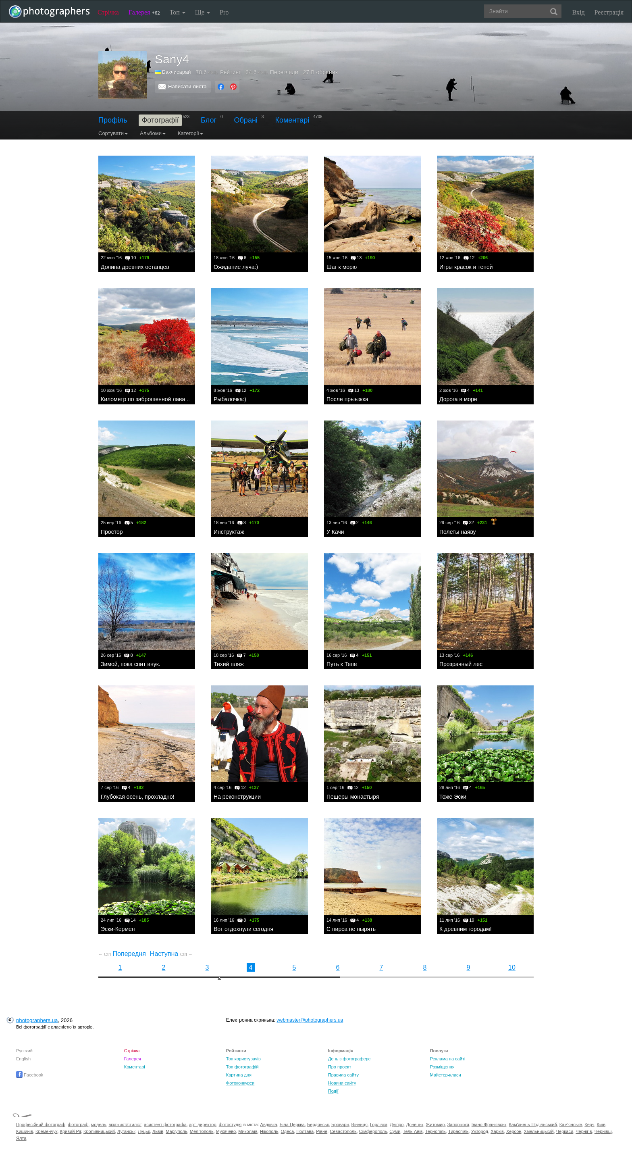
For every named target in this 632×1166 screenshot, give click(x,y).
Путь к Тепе (341, 664)
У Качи (335, 532)
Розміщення (442, 1066)
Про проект (339, 1066)
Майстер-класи (445, 1074)
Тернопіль (435, 1131)
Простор (112, 532)
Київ (601, 1124)
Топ (177, 12)
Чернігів (584, 1131)
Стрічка (108, 12)
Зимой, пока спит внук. (130, 664)
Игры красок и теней (466, 267)
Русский (24, 1050)
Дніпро (396, 1124)
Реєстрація (609, 12)
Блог (208, 120)
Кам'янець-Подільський (533, 1124)
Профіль (112, 120)
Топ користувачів (243, 1058)
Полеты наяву (457, 532)
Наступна (171, 953)
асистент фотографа (165, 1124)
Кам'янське (570, 1124)
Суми (394, 1131)
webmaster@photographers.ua (309, 1020)
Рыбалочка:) (230, 399)
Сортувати (113, 133)
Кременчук (46, 1131)
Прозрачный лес (460, 664)
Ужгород (479, 1131)
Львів (157, 1131)
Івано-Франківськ (489, 1124)
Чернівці (603, 1131)
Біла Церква (292, 1124)
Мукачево (226, 1131)
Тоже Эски (452, 796)
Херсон (513, 1131)
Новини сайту (342, 1083)
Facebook (29, 1074)
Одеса (287, 1131)
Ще (202, 12)
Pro (224, 12)
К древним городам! (465, 929)
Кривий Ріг (70, 1131)
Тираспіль (458, 1131)
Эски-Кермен (118, 929)
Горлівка (378, 1124)
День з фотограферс (349, 1058)
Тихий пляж (229, 664)
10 (512, 967)
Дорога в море (458, 399)
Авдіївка (268, 1124)
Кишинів (24, 1131)
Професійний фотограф (40, 1124)
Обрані (246, 120)
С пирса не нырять (351, 929)
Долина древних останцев (135, 267)
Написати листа (187, 86)
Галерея (144, 12)
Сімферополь (373, 1131)
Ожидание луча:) (236, 267)
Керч (589, 1124)
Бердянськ (318, 1124)
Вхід (578, 12)
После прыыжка (347, 399)
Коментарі (292, 120)
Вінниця (359, 1124)
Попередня (122, 953)
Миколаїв (248, 1131)
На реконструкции (237, 796)
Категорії (190, 133)
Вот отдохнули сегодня (243, 929)
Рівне (321, 1131)
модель (98, 1124)
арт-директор (202, 1124)
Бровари (340, 1124)
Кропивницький (99, 1131)
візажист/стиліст (124, 1124)
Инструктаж (229, 532)
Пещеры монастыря (352, 796)
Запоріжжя (458, 1124)
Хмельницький (538, 1131)
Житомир (435, 1124)
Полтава (305, 1131)
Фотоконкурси (240, 1083)
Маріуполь (176, 1131)
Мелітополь (202, 1131)
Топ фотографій (242, 1066)
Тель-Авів (412, 1131)
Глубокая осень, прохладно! (138, 796)
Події (333, 1091)
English (23, 1058)
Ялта (21, 1138)
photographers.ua (37, 1020)
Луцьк (144, 1131)
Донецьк (414, 1124)
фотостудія (230, 1124)
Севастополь (343, 1131)
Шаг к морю (341, 267)
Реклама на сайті (448, 1058)
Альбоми (153, 133)
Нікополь (269, 1131)
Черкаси (564, 1131)
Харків (497, 1131)
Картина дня (239, 1074)
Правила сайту (343, 1074)
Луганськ (126, 1131)
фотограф (78, 1124)
